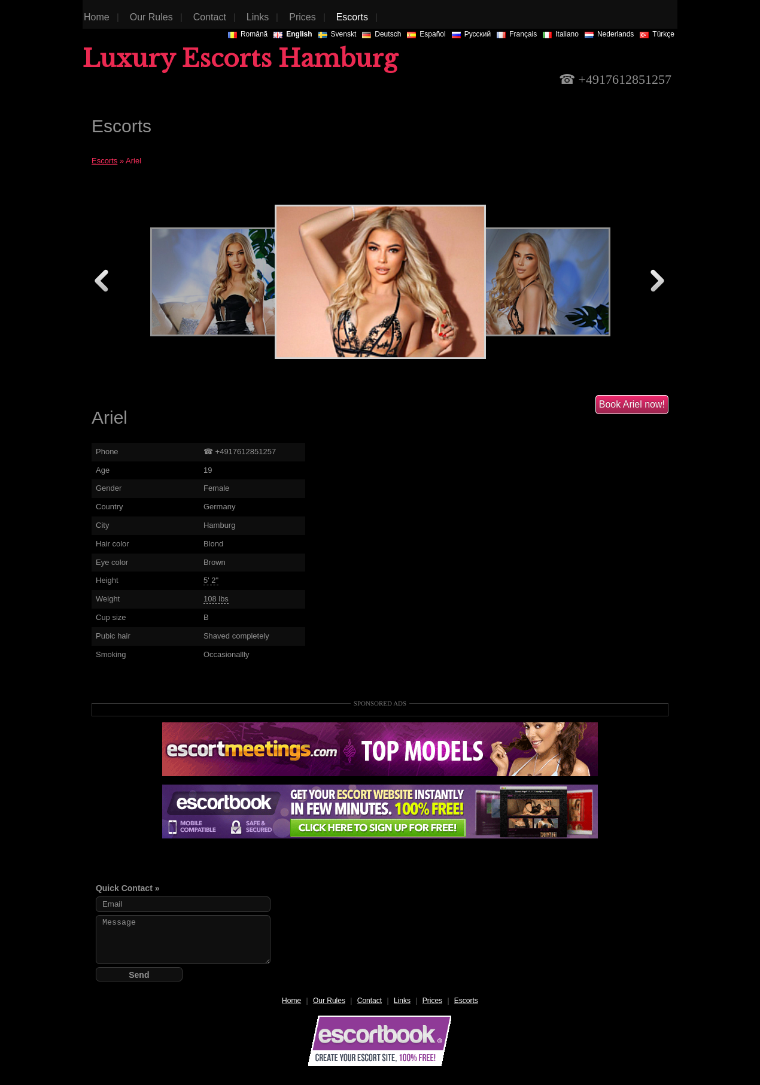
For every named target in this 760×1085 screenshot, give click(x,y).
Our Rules (329, 1000)
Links (402, 1000)
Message (183, 939)
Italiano (561, 34)
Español (426, 34)
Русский (471, 34)
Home (291, 1000)
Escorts (104, 160)
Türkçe (657, 34)
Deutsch (381, 34)
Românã (247, 34)
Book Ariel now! (632, 404)
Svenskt (337, 34)
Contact (369, 1000)
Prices (432, 1000)
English (292, 34)
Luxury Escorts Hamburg (240, 59)
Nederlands (609, 34)
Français (517, 34)
